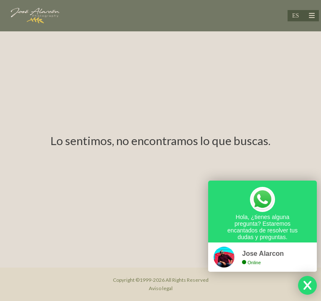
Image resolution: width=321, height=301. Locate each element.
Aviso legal (161, 288)
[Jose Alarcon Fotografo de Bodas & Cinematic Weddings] (35, 15)
